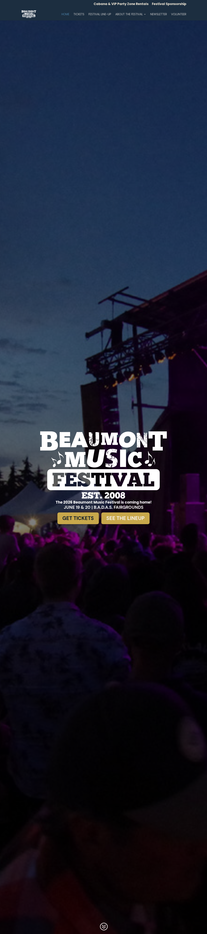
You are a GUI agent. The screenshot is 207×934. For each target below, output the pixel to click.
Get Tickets (78, 518)
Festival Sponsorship (169, 4)
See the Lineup (125, 518)
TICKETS (78, 14)
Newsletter (158, 14)
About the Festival (129, 14)
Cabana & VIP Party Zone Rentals (121, 4)
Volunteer (178, 14)
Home (65, 14)
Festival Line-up (99, 14)
